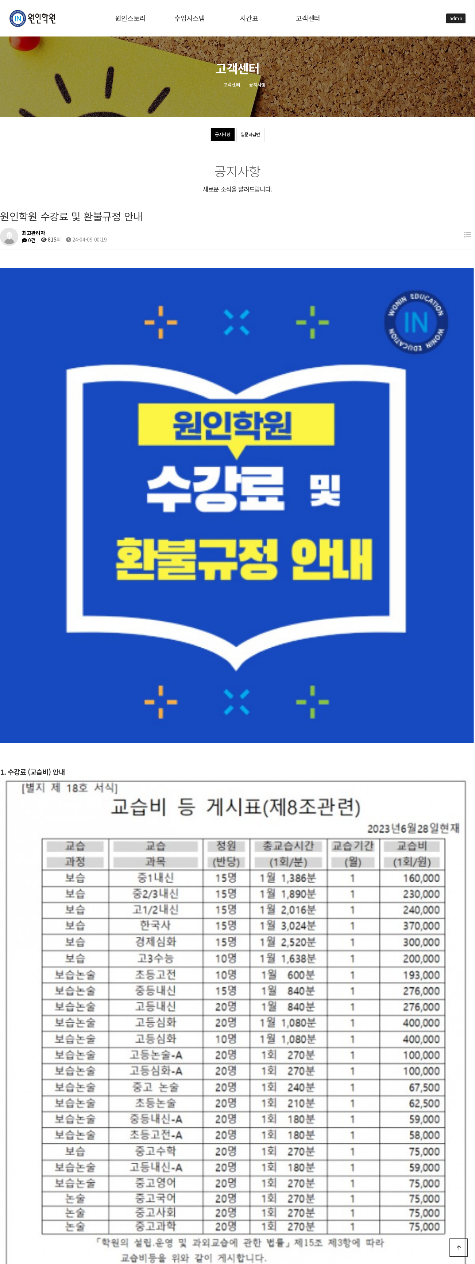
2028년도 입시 (176, 1171)
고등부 (72, 1183)
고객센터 (27, 1196)
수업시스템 (29, 1172)
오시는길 (125, 1159)
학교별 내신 (123, 1183)
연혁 (102, 1159)
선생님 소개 (141, 1171)
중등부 (95, 1183)
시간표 (25, 1184)
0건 (29, 240)
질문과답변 (256, 135)
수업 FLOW (108, 1171)
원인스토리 (29, 1160)
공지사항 (216, 135)
